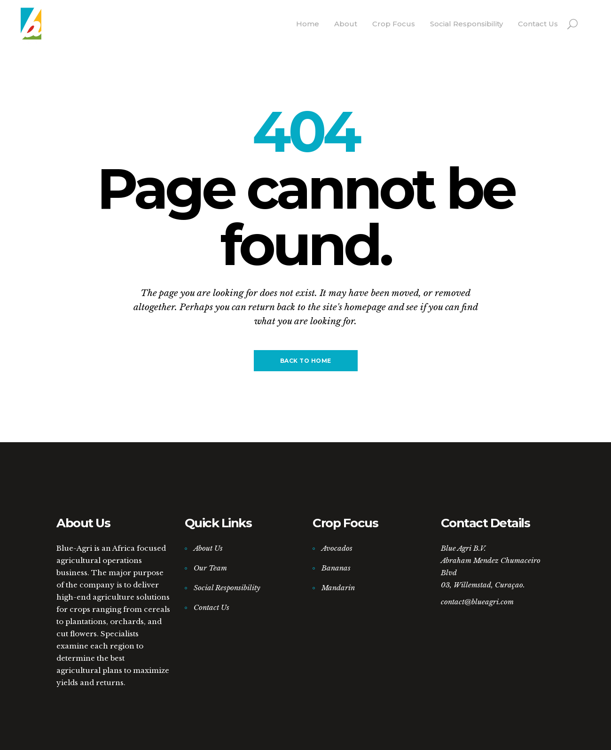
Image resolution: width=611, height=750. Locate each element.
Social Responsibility (227, 587)
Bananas (336, 567)
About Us (208, 548)
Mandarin (338, 587)
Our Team (210, 567)
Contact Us (211, 607)
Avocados (336, 548)
